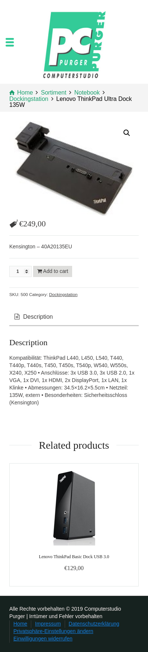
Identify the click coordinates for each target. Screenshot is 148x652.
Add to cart (55, 271)
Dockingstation (63, 294)
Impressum (48, 624)
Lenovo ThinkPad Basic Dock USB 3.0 (74, 556)
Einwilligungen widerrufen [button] (43, 639)
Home (20, 624)
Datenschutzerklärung (94, 624)
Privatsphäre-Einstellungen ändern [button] (53, 631)
